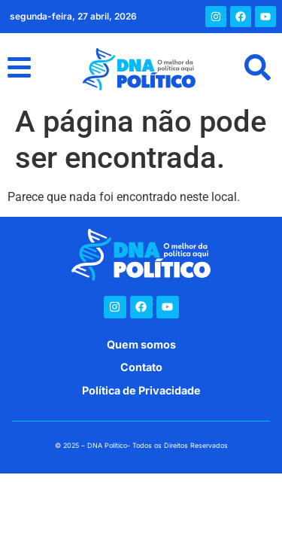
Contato (141, 367)
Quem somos (141, 344)
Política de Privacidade (141, 390)
